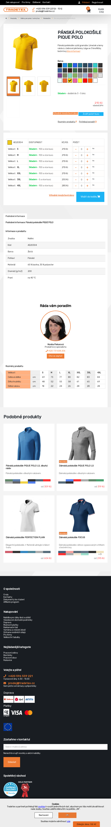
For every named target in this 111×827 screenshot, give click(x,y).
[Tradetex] (15, 9)
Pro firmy (26, 2)
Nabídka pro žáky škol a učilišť (16, 617)
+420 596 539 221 (18, 676)
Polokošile (46, 18)
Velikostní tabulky (11, 637)
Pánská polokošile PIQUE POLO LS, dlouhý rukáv (27, 467)
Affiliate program (11, 602)
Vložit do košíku (90, 196)
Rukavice (7, 660)
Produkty (13, 18)
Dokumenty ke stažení (13, 599)
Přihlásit (86, 2)
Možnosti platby (10, 625)
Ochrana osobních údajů (14, 632)
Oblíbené (36, 2)
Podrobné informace (15, 216)
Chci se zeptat (55, 356)
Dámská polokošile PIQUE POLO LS (76, 465)
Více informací (73, 51)
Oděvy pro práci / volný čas (30, 18)
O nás (6, 594)
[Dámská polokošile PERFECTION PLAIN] (29, 513)
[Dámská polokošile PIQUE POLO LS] (82, 442)
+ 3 (99, 554)
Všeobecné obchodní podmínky (17, 620)
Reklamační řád (10, 627)
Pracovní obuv (10, 658)
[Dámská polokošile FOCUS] (82, 513)
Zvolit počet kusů (91, 114)
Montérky (7, 655)
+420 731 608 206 (55, 351)
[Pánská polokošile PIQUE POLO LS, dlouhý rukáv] (29, 442)
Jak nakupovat (13, 2)
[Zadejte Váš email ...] (55, 747)
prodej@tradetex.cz (19, 683)
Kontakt (46, 2)
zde (68, 821)
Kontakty (7, 597)
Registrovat (97, 2)
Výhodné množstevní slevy (65, 113)
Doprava (7, 622)
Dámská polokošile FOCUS (72, 537)
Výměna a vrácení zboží (14, 630)
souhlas (41, 806)
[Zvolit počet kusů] (82, 149)
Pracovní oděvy (10, 653)
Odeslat (12, 762)
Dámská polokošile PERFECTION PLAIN (25, 537)
